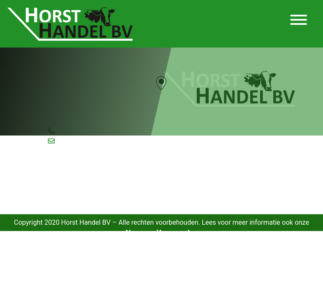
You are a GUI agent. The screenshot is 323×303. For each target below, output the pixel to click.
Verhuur (63, 208)
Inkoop (61, 189)
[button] (161, 83)
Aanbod (62, 170)
